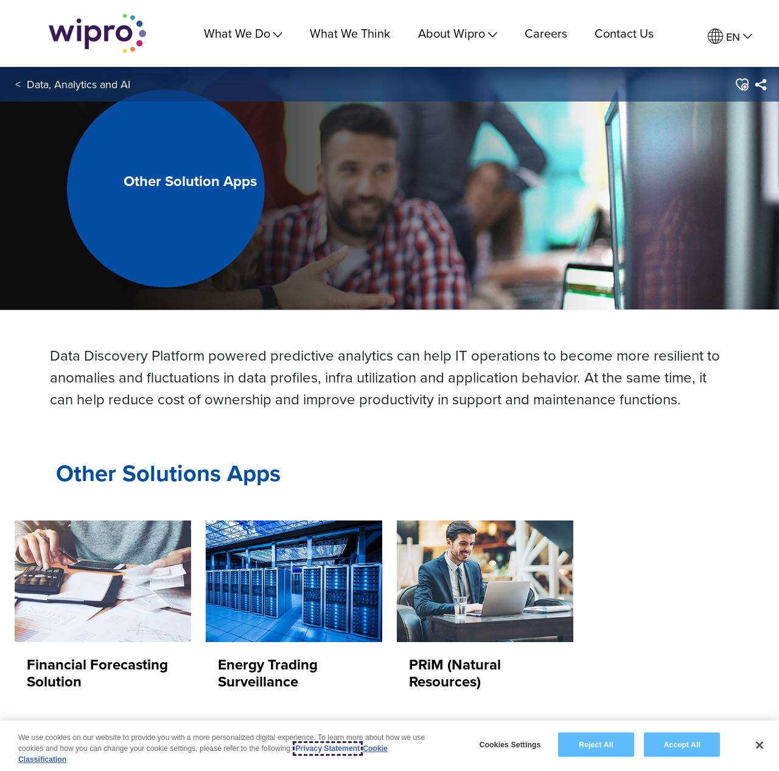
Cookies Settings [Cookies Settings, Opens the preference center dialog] (510, 745)
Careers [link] (546, 33)
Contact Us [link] (624, 33)
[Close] (759, 745)
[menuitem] (730, 37)
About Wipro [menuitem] (457, 33)
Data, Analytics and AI (78, 84)
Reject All (596, 745)
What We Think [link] (350, 33)
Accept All (682, 745)
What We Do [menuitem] (243, 33)
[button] (741, 84)
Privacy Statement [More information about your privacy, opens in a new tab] (328, 749)
